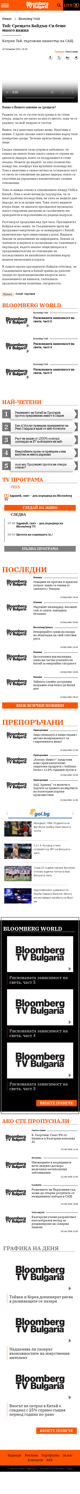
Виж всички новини (40, 705)
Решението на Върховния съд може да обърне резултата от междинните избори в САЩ (54, 1193)
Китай (19, 293)
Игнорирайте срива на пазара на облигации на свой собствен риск (55, 635)
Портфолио (50, 1455)
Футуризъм (37, 1158)
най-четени (21, 402)
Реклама (31, 1455)
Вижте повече (56, 1103)
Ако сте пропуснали (35, 1121)
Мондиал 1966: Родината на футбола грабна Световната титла (37, 829)
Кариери (14, 1455)
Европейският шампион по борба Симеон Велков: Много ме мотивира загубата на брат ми (38, 895)
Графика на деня (31, 1248)
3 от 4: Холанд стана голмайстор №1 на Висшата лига (37, 851)
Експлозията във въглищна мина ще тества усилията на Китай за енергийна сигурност (54, 660)
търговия (29, 293)
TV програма (22, 479)
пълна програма (40, 548)
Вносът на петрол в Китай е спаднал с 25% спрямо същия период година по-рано (37, 1409)
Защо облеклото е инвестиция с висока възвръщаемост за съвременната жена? (55, 738)
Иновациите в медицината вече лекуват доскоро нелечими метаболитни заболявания (51, 1167)
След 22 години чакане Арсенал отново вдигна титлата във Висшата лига (39, 873)
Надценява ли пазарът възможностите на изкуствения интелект (39, 1353)
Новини (37, 577)
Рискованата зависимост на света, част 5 (38, 980)
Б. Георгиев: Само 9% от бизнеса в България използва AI (53, 1138)
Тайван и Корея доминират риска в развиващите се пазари (41, 1298)
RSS (49, 1460)
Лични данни (44, 1468)
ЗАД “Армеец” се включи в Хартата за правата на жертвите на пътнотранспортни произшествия (55, 790)
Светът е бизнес (39, 1130)
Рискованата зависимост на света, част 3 (38, 1086)
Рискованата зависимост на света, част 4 (38, 1033)
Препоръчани (33, 722)
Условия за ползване (15, 1468)
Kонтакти (35, 1460)
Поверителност (31, 1468)
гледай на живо (40, 507)
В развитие (36, 1185)
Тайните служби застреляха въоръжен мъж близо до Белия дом (54, 685)
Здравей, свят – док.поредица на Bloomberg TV (38, 497)
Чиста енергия (38, 1212)
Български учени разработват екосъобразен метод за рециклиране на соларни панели (54, 1222)
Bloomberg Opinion (43, 627)
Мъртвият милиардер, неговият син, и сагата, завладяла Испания (55, 610)
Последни (24, 569)
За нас (68, 1455)
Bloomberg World (31, 305)
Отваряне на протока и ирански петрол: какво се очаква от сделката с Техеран (55, 585)
